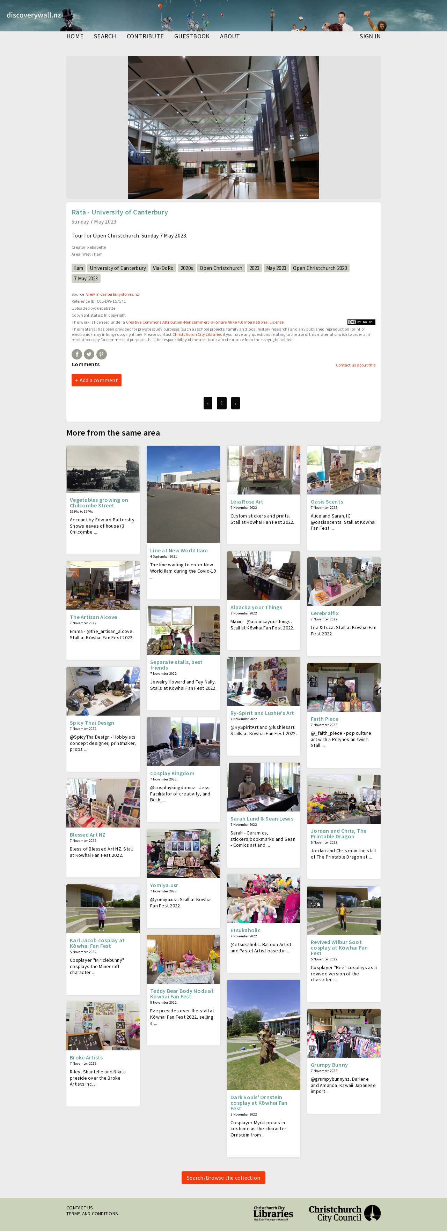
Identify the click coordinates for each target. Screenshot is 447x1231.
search (105, 36)
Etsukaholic (245, 930)
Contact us (79, 1207)
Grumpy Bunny (329, 1064)
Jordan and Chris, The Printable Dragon (338, 833)
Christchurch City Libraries (197, 334)
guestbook (192, 36)
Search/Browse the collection (223, 1177)
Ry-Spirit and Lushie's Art (262, 712)
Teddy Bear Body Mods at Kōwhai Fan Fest (182, 993)
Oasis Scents (327, 501)
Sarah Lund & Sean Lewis (261, 818)
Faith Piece (324, 718)
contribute (145, 36)
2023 (254, 268)
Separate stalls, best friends (176, 664)
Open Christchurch (221, 268)
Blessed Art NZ (88, 834)
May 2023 (276, 268)
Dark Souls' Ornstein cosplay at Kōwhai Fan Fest (258, 1103)
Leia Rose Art (246, 501)
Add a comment (99, 380)
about (230, 36)
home (74, 36)
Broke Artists (86, 1057)
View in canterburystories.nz (112, 294)
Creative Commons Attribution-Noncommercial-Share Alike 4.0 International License (205, 322)
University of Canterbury (118, 268)
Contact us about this (355, 365)
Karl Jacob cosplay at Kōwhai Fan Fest (97, 943)
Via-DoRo (163, 268)
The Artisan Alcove (93, 616)
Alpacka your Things (256, 607)
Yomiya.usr (164, 885)
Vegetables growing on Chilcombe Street (99, 502)
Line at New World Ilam (179, 550)
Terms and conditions (92, 1213)
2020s (187, 268)
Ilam (78, 268)
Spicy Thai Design (92, 722)
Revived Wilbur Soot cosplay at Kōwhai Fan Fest (339, 947)
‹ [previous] (207, 403)
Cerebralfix (325, 613)
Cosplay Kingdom (172, 773)
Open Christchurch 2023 (320, 268)
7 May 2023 (86, 278)
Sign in (370, 36)
